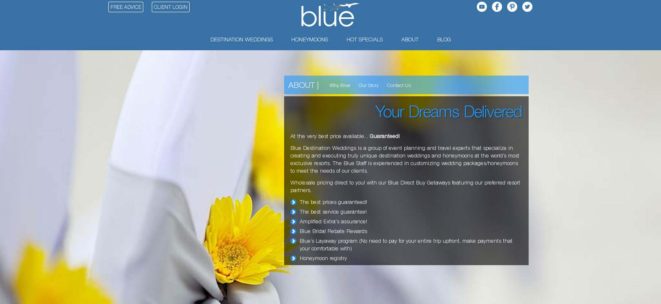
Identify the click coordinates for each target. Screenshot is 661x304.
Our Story (369, 85)
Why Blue (340, 85)
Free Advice (125, 7)
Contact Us (399, 85)
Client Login (171, 7)
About (301, 85)
